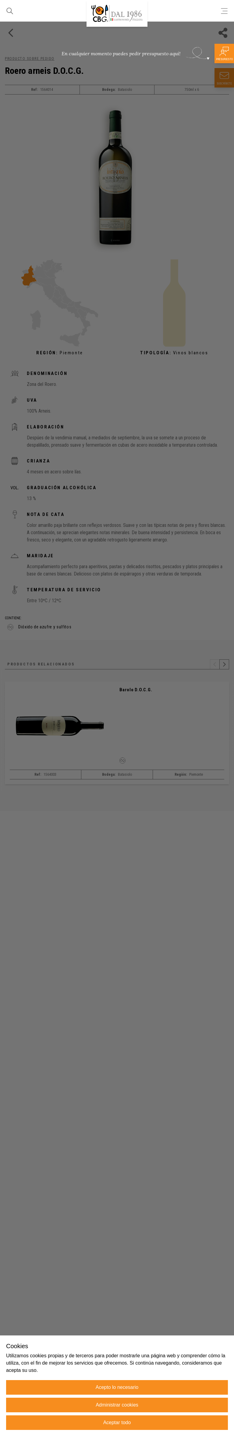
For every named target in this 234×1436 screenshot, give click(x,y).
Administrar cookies (117, 1404)
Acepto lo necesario (117, 1387)
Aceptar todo (117, 1422)
